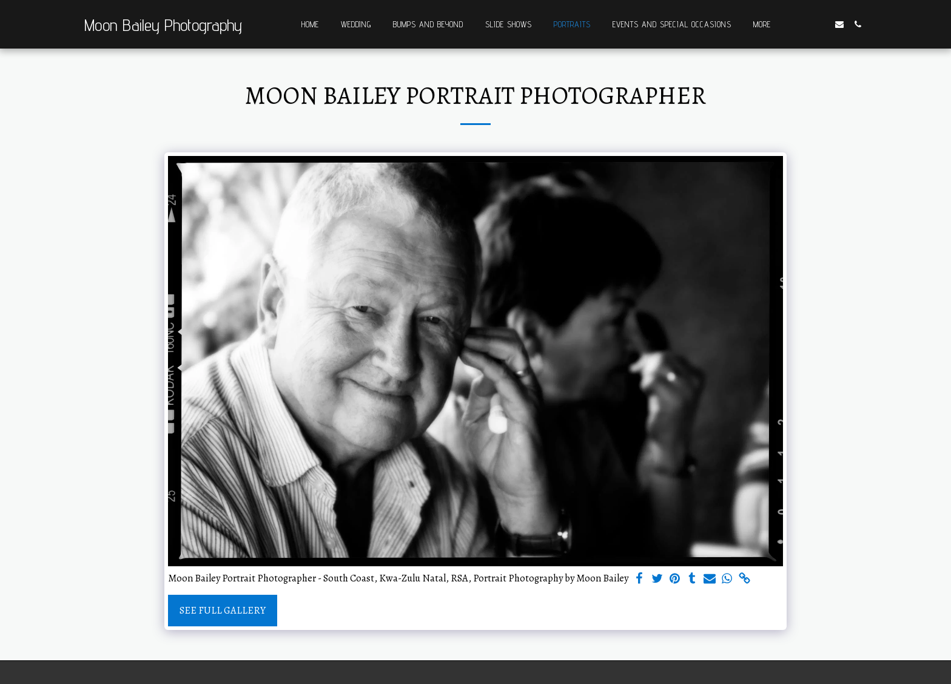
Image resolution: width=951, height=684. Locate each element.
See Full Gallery (223, 610)
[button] (803, 24)
